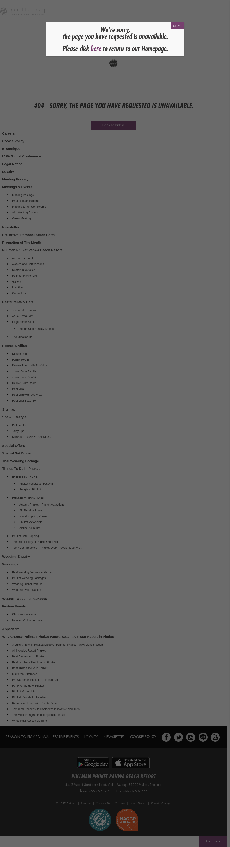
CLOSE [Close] (177, 25)
